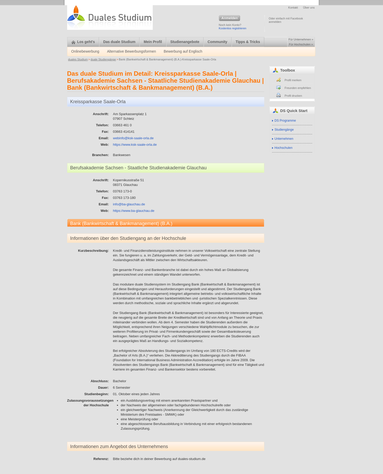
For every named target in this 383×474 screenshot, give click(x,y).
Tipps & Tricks (248, 42)
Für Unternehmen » (301, 39)
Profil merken (293, 80)
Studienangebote (184, 42)
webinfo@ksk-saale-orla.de (133, 138)
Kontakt (293, 7)
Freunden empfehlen (298, 87)
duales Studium (78, 59)
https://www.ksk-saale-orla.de (135, 145)
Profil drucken (293, 95)
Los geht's (83, 42)
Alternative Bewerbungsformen (131, 51)
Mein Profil (153, 42)
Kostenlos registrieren (232, 28)
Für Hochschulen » (301, 44)
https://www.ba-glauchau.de (134, 211)
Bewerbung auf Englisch (183, 51)
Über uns (309, 7)
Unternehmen (284, 139)
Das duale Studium (119, 42)
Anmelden (229, 18)
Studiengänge (284, 129)
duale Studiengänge (103, 59)
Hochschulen (284, 148)
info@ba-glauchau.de (129, 204)
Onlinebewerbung (85, 51)
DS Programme (285, 120)
